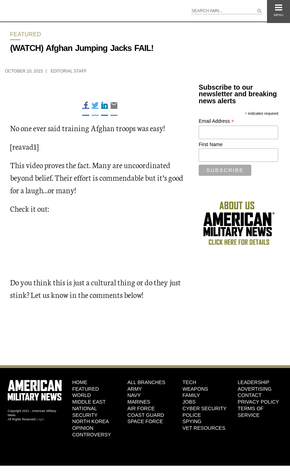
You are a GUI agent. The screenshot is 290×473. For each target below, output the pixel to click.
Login (40, 419)
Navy (133, 395)
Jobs (189, 402)
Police (192, 415)
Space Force (145, 421)
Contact (249, 395)
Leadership (253, 382)
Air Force (140, 408)
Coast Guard (145, 415)
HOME (79, 382)
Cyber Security (205, 408)
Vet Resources (204, 428)
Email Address (216, 121)
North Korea (90, 421)
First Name (210, 144)
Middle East (89, 402)
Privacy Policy (258, 402)
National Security (85, 412)
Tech (189, 382)
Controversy (91, 434)
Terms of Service (251, 412)
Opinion (82, 428)
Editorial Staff (69, 71)
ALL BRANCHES (146, 382)
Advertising (255, 389)
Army (134, 389)
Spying (192, 421)
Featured (25, 34)
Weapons (195, 389)
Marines (138, 402)
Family (191, 395)
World (81, 395)
